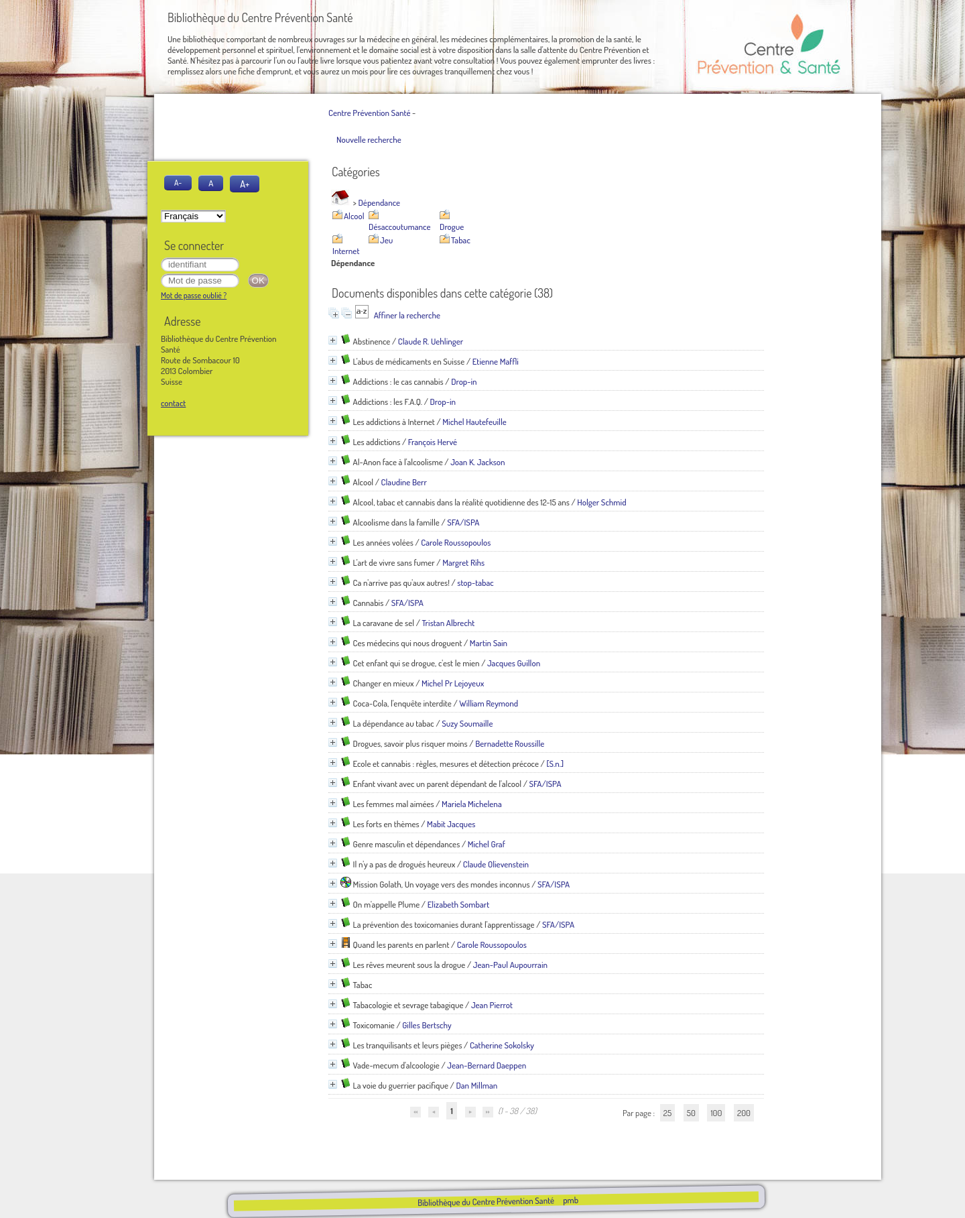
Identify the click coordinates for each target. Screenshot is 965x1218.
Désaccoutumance (399, 226)
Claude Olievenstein (496, 864)
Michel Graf (486, 844)
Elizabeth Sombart (459, 904)
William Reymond (488, 703)
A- (178, 183)
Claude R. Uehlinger (430, 341)
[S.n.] (555, 763)
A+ (244, 184)
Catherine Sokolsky (502, 1045)
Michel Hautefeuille (474, 421)
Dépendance (380, 202)
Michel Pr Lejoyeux (453, 683)
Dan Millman (476, 1085)
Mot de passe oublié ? (194, 295)
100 (716, 1112)
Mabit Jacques (451, 823)
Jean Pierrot (492, 1004)
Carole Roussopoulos (456, 542)
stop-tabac (475, 582)
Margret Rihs (463, 562)
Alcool (354, 215)
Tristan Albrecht (448, 622)
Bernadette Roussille (509, 743)
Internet (345, 250)
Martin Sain (488, 642)
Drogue (452, 226)
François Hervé (432, 441)
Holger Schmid (601, 502)
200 (744, 1112)
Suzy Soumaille (467, 723)
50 (691, 1112)
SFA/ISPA (463, 522)
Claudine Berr (404, 482)
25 (667, 1112)
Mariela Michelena (472, 803)
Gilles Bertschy (426, 1025)
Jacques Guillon (513, 663)
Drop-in (464, 381)
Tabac (460, 240)
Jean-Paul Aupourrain (510, 964)
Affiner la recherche (407, 315)
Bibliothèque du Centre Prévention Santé (485, 1201)
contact (173, 403)
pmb (570, 1200)
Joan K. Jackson (477, 461)
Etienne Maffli (495, 361)
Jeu (386, 240)
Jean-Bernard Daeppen (486, 1065)
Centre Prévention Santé (369, 112)
